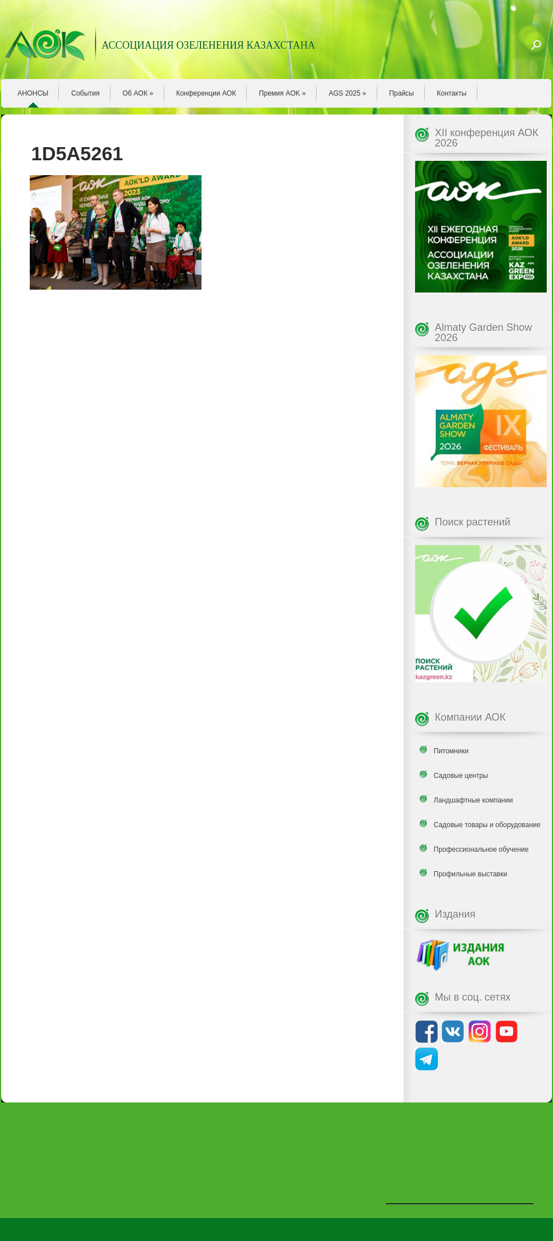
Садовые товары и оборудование (487, 825)
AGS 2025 (347, 93)
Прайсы (401, 93)
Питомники (451, 751)
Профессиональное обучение (481, 849)
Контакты (452, 93)
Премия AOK (282, 93)
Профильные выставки (470, 874)
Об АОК (138, 93)
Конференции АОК (206, 93)
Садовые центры (461, 776)
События (85, 93)
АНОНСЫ (33, 93)
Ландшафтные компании (473, 800)
